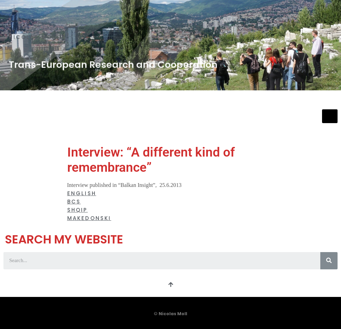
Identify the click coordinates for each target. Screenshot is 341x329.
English (81, 193)
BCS (74, 201)
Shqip (77, 209)
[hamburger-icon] (330, 116)
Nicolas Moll (34, 37)
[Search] (329, 260)
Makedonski (89, 218)
